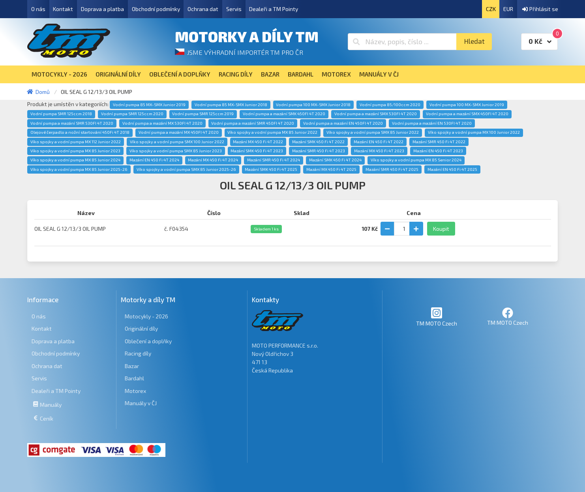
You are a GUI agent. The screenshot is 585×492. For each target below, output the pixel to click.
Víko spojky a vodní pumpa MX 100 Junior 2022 (474, 132)
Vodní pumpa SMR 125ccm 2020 (132, 113)
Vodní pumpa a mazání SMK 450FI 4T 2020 (284, 113)
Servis (234, 9)
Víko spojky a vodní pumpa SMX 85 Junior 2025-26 (186, 169)
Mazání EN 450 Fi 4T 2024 (154, 159)
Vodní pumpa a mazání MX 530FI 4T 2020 (162, 123)
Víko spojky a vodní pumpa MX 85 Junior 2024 (75, 159)
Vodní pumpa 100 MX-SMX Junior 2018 (313, 104)
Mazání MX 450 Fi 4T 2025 (331, 169)
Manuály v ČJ (141, 403)
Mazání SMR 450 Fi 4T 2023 (318, 150)
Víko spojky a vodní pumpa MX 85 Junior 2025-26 (79, 169)
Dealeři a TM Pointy (273, 9)
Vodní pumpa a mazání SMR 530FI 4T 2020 (71, 123)
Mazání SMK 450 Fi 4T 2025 (271, 169)
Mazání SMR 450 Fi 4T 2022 (438, 141)
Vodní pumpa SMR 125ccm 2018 (61, 113)
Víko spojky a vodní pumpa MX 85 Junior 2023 (75, 150)
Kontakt (63, 9)
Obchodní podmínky (156, 9)
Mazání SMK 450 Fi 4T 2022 (318, 141)
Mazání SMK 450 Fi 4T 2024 (335, 159)
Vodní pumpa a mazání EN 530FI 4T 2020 (432, 123)
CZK (491, 9)
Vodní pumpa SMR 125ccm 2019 (203, 113)
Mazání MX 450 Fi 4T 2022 (258, 141)
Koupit (441, 228)
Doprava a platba (102, 9)
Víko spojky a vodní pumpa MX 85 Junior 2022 (272, 132)
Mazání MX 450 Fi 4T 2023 (379, 150)
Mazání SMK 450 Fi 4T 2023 (257, 150)
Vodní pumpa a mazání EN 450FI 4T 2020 (343, 123)
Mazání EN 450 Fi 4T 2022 (378, 141)
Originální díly (141, 328)
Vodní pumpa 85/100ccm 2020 (390, 104)
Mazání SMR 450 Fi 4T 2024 (273, 159)
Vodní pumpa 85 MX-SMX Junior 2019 (149, 104)
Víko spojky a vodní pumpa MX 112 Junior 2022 (75, 141)
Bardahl (134, 378)
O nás (38, 9)
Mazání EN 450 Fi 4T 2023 (438, 150)
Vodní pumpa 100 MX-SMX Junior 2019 (466, 104)
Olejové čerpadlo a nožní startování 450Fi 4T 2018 (79, 132)
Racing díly (138, 353)
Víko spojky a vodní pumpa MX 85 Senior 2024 (416, 159)
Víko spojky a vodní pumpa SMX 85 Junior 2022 (372, 132)
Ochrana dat (203, 9)
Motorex (135, 390)
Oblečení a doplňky (148, 341)
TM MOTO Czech (436, 317)
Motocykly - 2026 (146, 316)
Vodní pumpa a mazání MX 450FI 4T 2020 (179, 132)
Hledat (474, 41)
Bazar (132, 366)
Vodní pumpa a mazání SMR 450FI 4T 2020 (252, 123)
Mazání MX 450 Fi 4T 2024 (213, 159)
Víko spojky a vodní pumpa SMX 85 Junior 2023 (175, 150)
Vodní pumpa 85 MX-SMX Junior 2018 (231, 104)
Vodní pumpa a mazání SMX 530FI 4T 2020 (375, 113)
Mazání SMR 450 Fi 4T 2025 (392, 169)
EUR (508, 9)
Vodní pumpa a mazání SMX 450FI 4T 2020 (467, 113)
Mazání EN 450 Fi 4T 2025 (452, 169)
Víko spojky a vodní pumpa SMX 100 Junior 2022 (177, 141)
